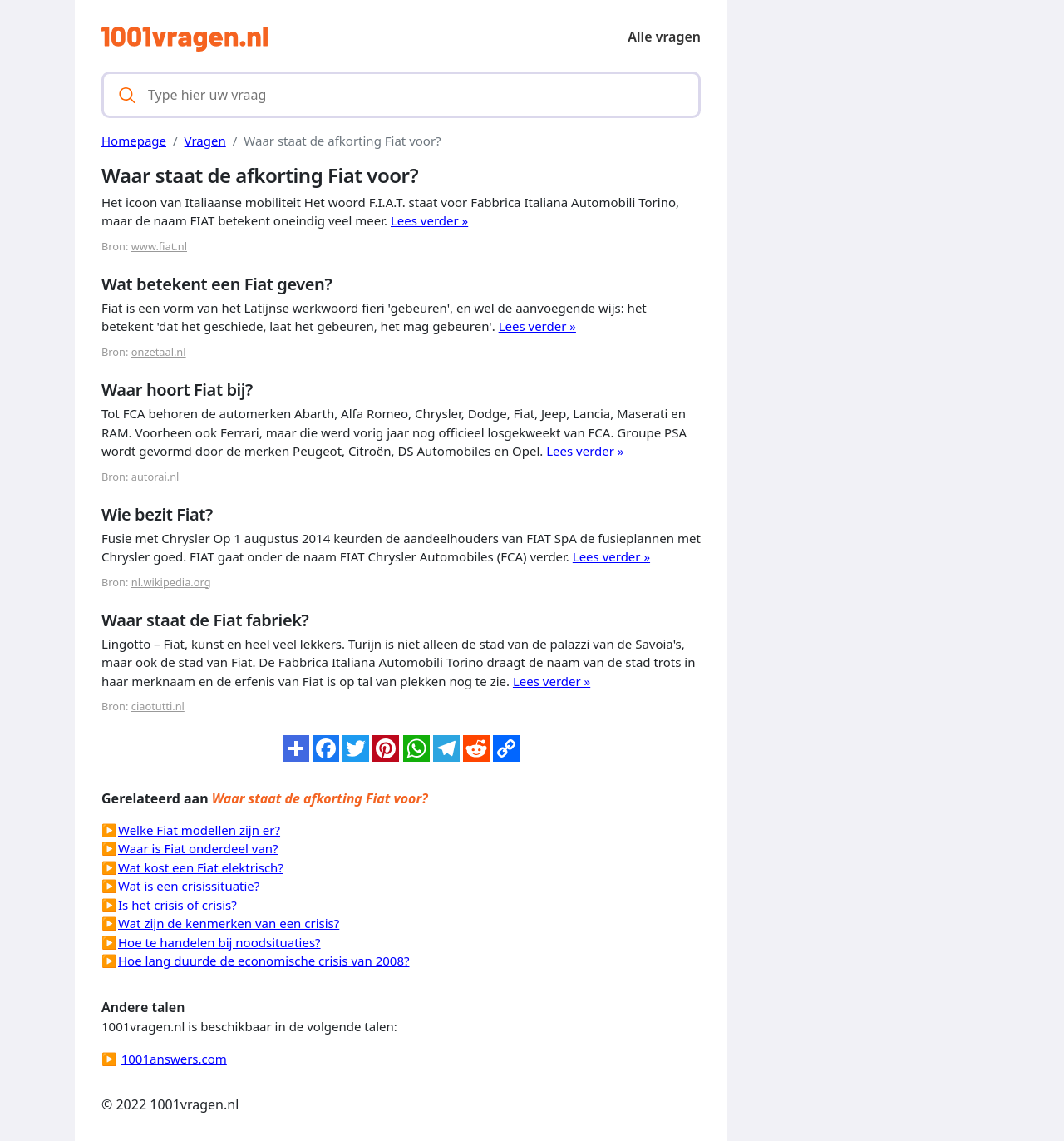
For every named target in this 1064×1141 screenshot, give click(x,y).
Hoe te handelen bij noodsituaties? (219, 942)
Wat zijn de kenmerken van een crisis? (228, 923)
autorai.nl (155, 476)
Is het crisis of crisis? (177, 904)
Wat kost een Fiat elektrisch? (200, 867)
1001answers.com (174, 1058)
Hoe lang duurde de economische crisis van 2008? (264, 960)
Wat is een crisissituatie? (188, 885)
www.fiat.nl (159, 246)
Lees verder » (429, 220)
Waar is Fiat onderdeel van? (198, 848)
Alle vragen (664, 36)
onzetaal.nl (158, 351)
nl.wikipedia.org (171, 582)
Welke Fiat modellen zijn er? (199, 830)
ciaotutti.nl (158, 706)
